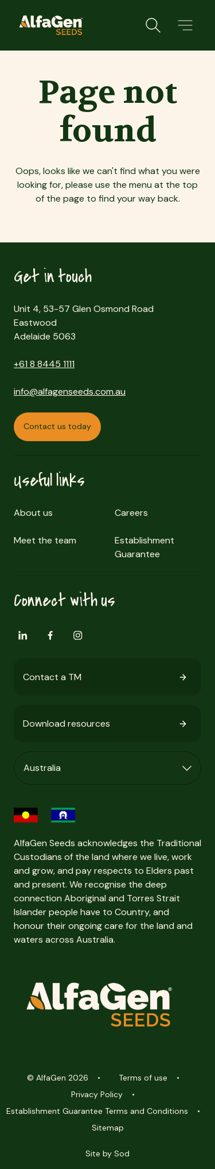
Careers (131, 513)
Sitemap (108, 1127)
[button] (185, 25)
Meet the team (45, 540)
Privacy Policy (97, 1094)
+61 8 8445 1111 (44, 364)
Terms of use (143, 1077)
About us (33, 513)
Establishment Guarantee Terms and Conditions (97, 1111)
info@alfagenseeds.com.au (70, 391)
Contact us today (57, 426)
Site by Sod (107, 1153)
